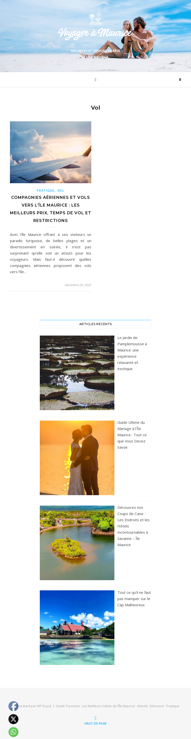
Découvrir (157, 706)
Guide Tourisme (68, 706)
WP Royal (44, 706)
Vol (60, 190)
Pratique (45, 190)
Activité (142, 706)
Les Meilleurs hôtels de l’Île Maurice (108, 706)
